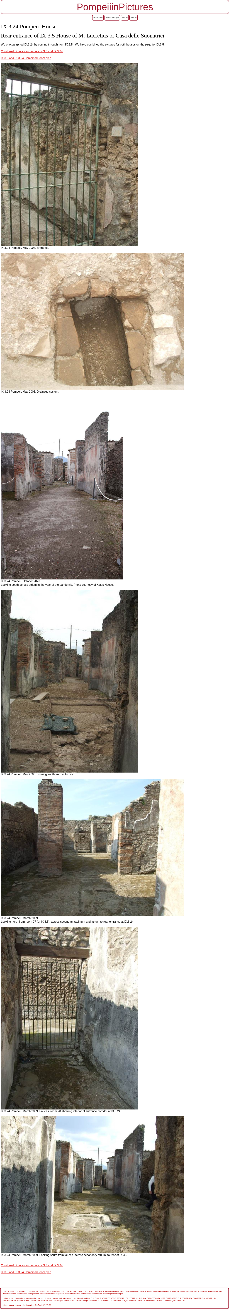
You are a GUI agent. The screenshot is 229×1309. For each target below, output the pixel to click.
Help (134, 17)
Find (125, 17)
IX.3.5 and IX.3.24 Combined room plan (26, 58)
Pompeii (98, 17)
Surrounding (112, 17)
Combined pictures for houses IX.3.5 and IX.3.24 (32, 51)
